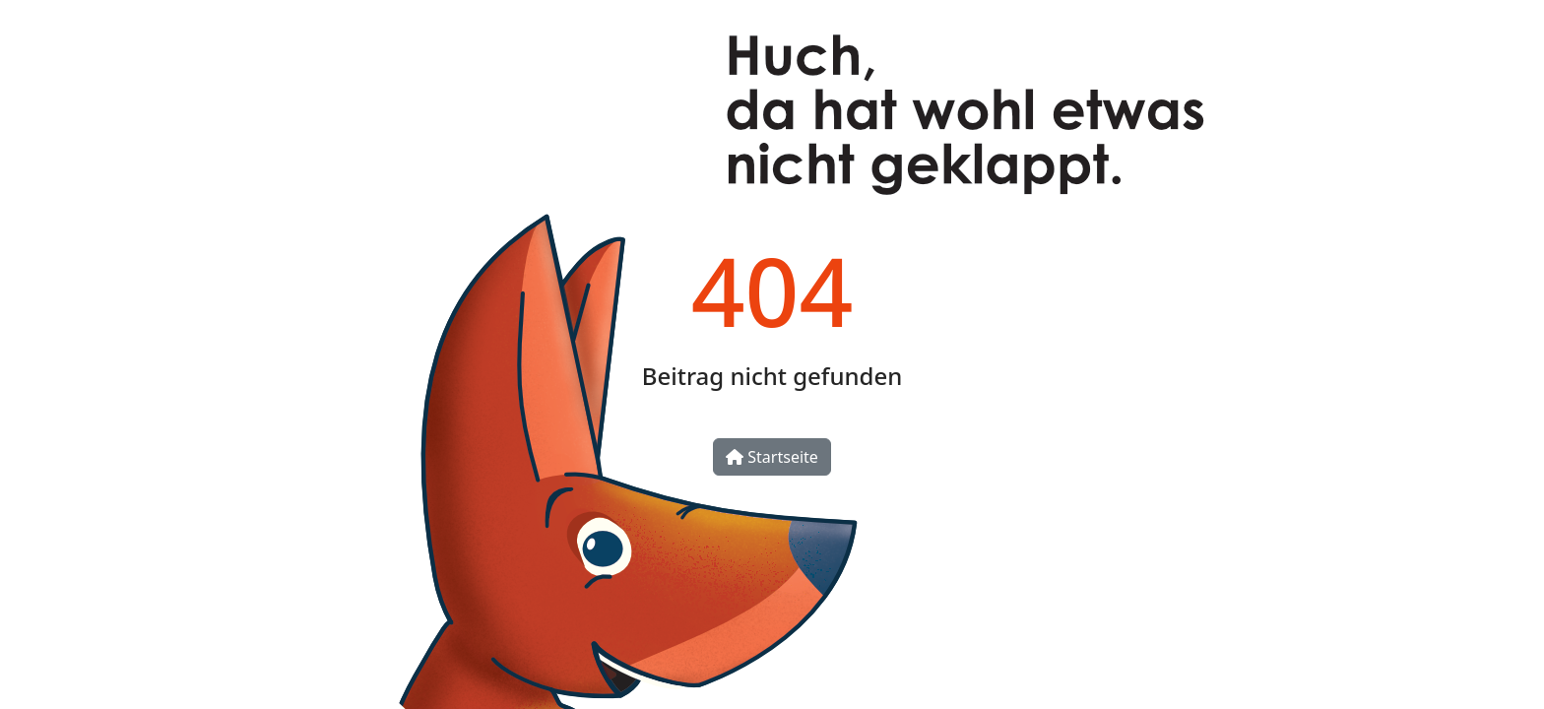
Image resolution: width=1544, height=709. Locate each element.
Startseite (772, 457)
